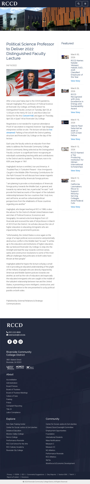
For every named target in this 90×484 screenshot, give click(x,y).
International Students (54, 437)
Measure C (50, 444)
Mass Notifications (53, 440)
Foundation (50, 434)
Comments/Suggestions (35, 474)
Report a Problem (13, 477)
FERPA (17, 474)
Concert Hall (28, 116)
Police (8, 403)
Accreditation (11, 380)
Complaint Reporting (14, 406)
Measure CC (50, 447)
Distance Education (13, 431)
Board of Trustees (13, 389)
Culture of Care (12, 396)
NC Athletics (50, 450)
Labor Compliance (13, 412)
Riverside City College (14, 450)
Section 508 (63, 474)
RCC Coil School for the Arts (17, 444)
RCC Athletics (51, 457)
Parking (9, 399)
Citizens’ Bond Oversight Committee (59, 427)
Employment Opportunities (56, 431)
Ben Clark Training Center (15, 424)
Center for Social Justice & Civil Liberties (21, 427)
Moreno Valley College (15, 434)
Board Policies (12, 386)
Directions (25, 477)
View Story (75, 81)
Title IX (9, 409)
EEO (23, 474)
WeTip (48, 460)
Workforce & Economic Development (60, 463)
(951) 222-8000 (14, 332)
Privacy (9, 474)
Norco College (12, 437)
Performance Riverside (15, 440)
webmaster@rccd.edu (16, 335)
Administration (11, 383)
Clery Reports (51, 474)
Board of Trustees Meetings (17, 393)
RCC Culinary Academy (15, 447)
